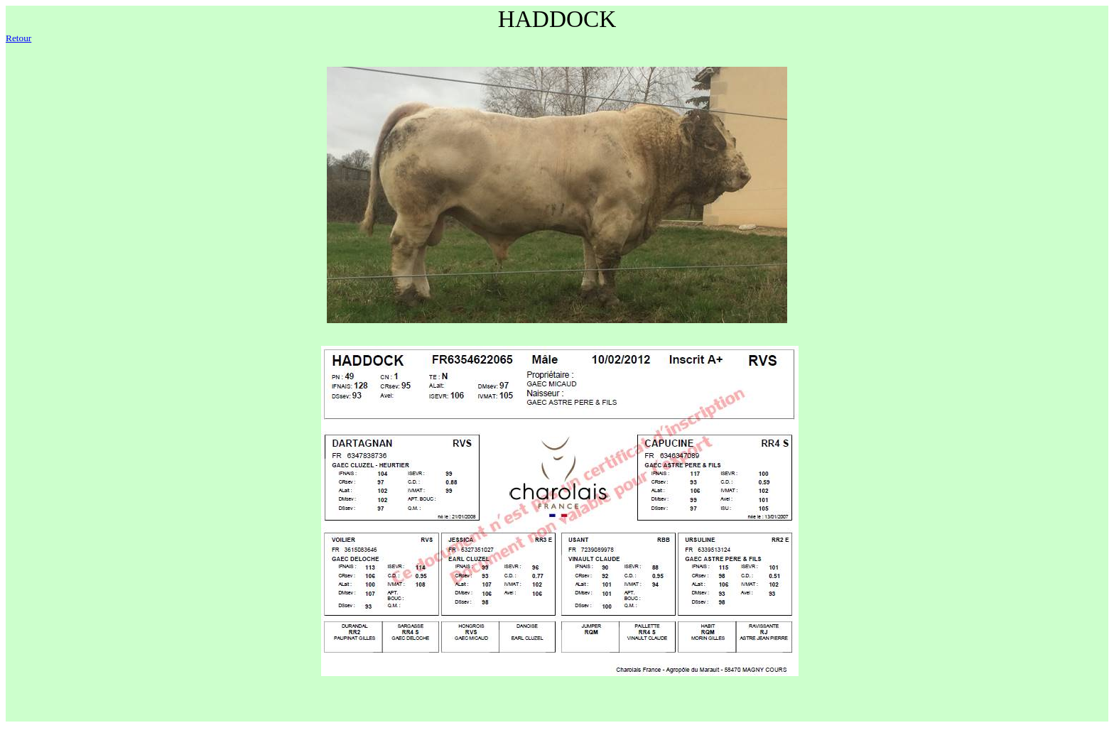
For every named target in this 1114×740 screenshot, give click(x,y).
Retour (18, 38)
